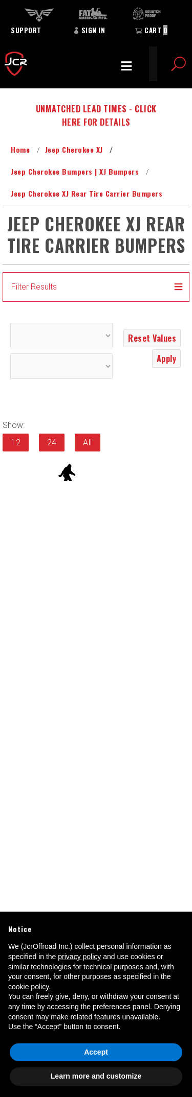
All (87, 442)
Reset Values (152, 338)
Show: (14, 425)
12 (15, 442)
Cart (151, 30)
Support (26, 30)
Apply (167, 358)
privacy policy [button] (79, 956)
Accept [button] (96, 1052)
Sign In (89, 30)
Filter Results (34, 287)
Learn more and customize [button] (96, 1076)
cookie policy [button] (28, 987)
